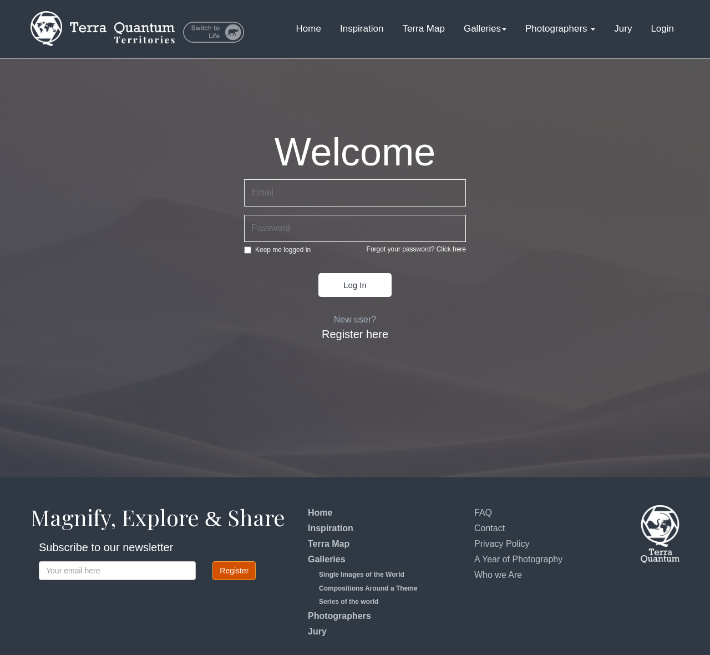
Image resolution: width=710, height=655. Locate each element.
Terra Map (423, 28)
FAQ (483, 512)
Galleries (485, 28)
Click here (451, 249)
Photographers (560, 28)
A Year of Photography (518, 559)
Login (662, 28)
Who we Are (498, 575)
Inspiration (361, 28)
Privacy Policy (502, 543)
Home (308, 28)
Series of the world (348, 602)
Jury (623, 28)
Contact (489, 528)
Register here (355, 334)
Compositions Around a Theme (368, 588)
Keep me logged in (277, 250)
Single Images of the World (361, 574)
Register (234, 570)
